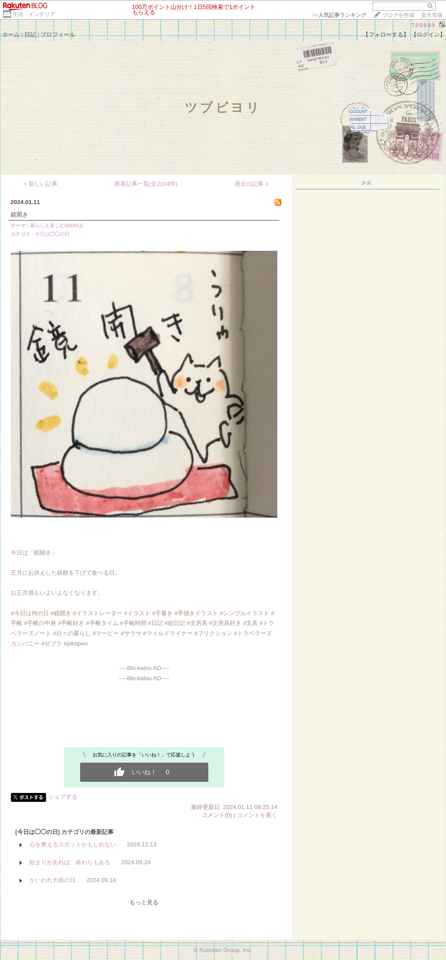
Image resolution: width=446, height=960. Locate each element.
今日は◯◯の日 (52, 234)
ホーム (11, 34)
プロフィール (58, 34)
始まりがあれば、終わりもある (69, 862)
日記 (30, 34)
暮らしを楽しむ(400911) (57, 225)
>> (339, 15)
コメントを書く (257, 815)
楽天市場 (431, 15)
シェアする (63, 796)
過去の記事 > (252, 183)
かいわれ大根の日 (52, 880)
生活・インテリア (33, 14)
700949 (423, 25)
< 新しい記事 (41, 183)
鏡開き (19, 214)
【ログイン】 (428, 34)
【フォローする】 (386, 34)
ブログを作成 (398, 15)
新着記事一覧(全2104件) (146, 183)
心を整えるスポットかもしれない (72, 844)
